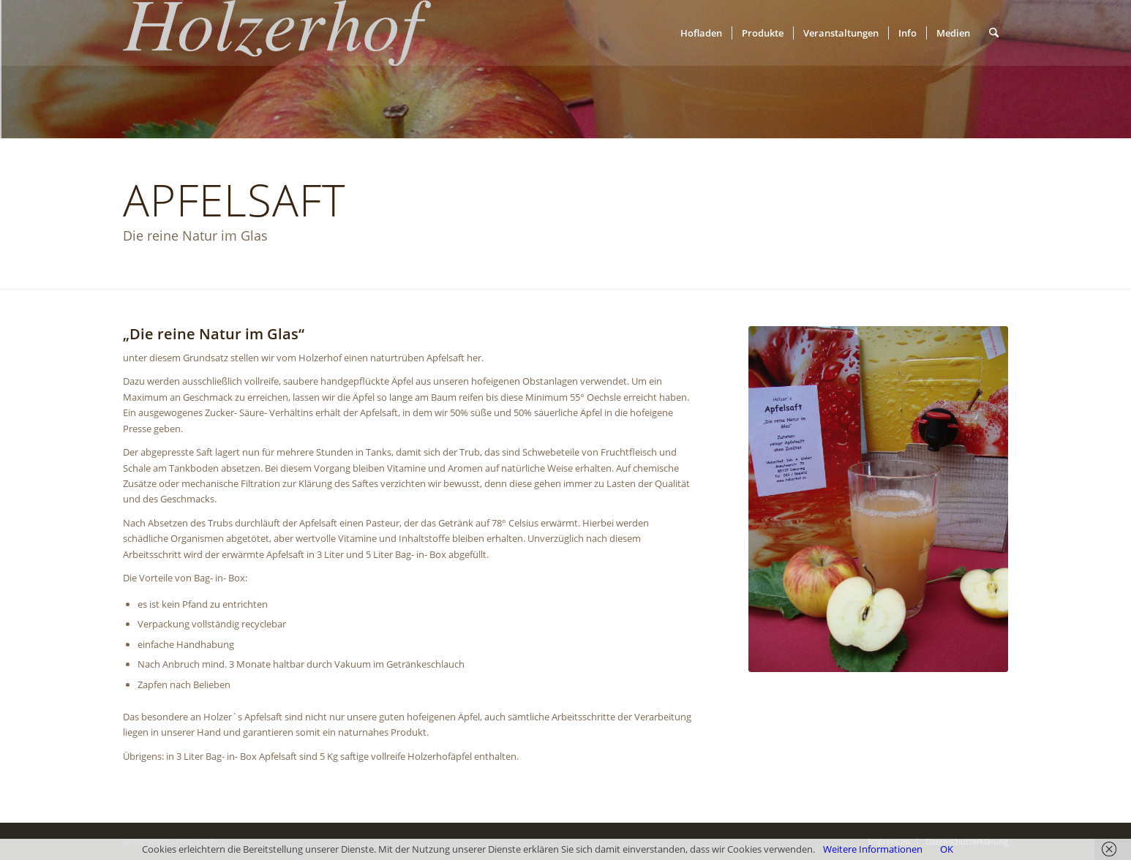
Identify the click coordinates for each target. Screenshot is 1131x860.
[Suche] (994, 33)
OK (946, 849)
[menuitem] (701, 33)
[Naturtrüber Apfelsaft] (878, 499)
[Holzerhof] (277, 33)
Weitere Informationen (873, 849)
